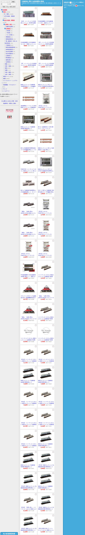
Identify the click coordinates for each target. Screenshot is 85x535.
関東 (6, 64)
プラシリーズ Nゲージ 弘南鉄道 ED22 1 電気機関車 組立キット (28, 297)
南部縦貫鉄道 (9, 39)
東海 (6, 68)
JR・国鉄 (6, 14)
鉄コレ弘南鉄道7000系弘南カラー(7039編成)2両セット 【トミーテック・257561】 (28, 149)
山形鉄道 (8, 55)
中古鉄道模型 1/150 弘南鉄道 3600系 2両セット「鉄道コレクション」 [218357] (28, 276)
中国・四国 (8, 72)
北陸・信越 (8, 66)
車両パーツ (6, 76)
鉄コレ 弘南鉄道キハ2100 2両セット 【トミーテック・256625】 (45, 128)
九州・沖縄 (8, 74)
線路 (4, 78)
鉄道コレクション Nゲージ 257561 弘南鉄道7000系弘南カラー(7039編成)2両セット (46, 86)
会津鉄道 (8, 62)
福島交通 (8, 60)
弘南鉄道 (8, 28)
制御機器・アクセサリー (9, 84)
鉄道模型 (4, 10)
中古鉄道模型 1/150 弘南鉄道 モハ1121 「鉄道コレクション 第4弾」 (28, 44)
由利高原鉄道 (9, 49)
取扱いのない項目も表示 (8, 6)
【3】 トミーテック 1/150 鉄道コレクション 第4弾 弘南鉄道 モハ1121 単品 (46, 65)
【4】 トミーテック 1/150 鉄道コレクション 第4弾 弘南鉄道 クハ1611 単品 (46, 44)
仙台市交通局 (9, 51)
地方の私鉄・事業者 (9, 20)
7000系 (8, 32)
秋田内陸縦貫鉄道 (10, 47)
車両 (4, 12)
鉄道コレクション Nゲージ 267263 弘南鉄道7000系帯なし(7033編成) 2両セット (46, 171)
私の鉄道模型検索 (9, 534)
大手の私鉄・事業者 (9, 16)
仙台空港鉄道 (9, 53)
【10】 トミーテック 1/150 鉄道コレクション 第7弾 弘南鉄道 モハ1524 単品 (28, 23)
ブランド (4, 89)
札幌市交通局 (9, 26)
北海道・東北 (8, 24)
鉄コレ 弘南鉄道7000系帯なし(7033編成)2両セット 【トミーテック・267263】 (28, 192)
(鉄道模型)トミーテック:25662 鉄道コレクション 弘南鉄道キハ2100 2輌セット (28, 107)
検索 (13, 1)
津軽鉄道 (8, 37)
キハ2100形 (9, 35)
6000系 (8, 30)
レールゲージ (5, 91)
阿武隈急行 (9, 57)
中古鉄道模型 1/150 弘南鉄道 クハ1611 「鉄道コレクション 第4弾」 (46, 23)
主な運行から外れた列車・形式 (9, 101)
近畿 (6, 70)
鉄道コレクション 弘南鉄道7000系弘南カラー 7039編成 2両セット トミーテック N (28, 86)
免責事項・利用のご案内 (9, 103)
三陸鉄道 (8, 45)
